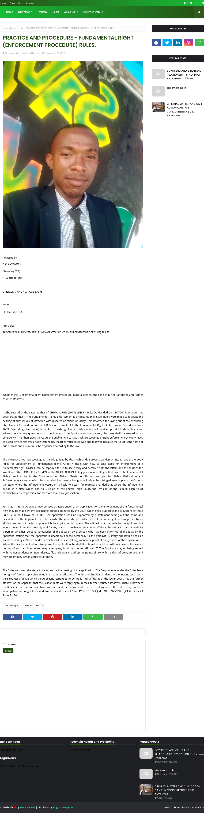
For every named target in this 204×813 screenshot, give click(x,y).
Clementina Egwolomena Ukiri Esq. (23, 53)
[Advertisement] (73, 365)
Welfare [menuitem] (43, 12)
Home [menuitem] (9, 12)
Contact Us (198, 807)
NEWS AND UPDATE (33, 605)
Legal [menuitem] (56, 12)
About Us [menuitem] (69, 12)
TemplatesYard (27, 807)
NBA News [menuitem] (24, 12)
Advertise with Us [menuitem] (93, 12)
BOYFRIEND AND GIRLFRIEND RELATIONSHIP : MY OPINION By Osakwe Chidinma (184, 74)
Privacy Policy (15, 2)
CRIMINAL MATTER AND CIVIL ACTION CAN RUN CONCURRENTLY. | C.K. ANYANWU (184, 109)
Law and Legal (17, 28)
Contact (29, 2)
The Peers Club (176, 88)
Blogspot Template (63, 807)
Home (3, 2)
